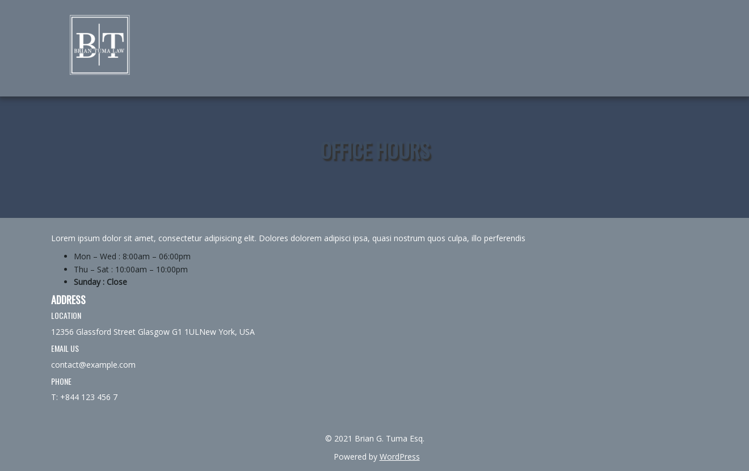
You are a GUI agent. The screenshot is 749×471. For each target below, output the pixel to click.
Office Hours (375, 149)
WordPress (400, 456)
